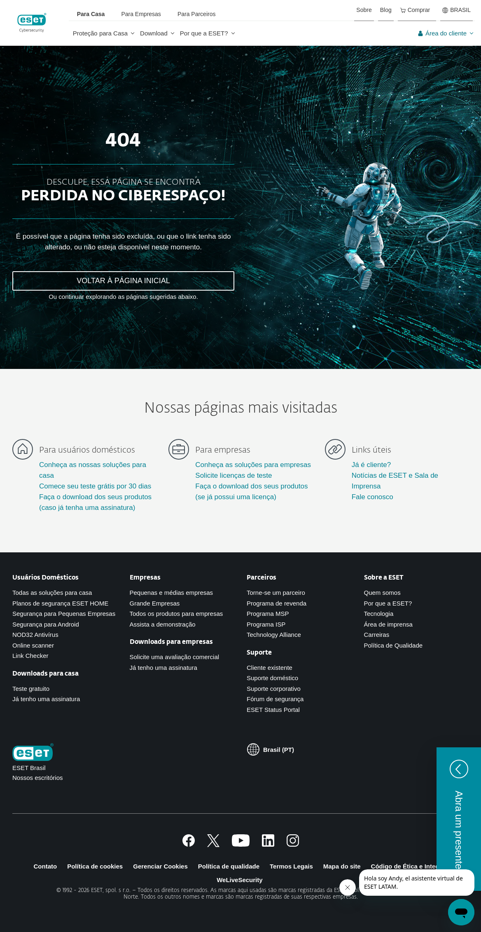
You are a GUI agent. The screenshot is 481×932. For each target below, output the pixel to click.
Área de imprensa (388, 624)
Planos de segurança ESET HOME (60, 603)
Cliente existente (269, 667)
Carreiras (377, 634)
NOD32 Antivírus (35, 634)
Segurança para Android (45, 624)
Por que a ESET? (388, 603)
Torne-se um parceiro (276, 592)
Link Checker (30, 655)
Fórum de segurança (275, 698)
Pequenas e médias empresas (171, 592)
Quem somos (382, 592)
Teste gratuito (30, 688)
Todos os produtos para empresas (176, 613)
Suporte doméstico (272, 677)
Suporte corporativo (274, 688)
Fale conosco (372, 497)
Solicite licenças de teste (233, 475)
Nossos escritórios (37, 777)
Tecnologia (379, 613)
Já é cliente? (371, 465)
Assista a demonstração (163, 624)
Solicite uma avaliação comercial (174, 656)
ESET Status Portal (273, 709)
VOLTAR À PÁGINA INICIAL (123, 281)
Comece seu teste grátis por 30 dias (95, 486)
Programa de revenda (276, 603)
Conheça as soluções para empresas (253, 465)
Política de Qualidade (393, 645)
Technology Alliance (274, 634)
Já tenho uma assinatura (46, 698)
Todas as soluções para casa (52, 592)
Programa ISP (266, 624)
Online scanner (33, 645)
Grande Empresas (155, 603)
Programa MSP (268, 613)
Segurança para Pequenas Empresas (63, 613)
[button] (459, 819)
